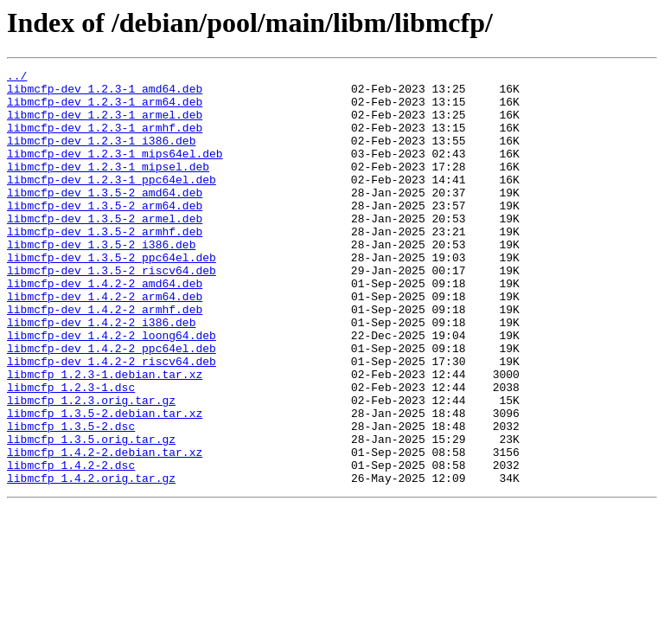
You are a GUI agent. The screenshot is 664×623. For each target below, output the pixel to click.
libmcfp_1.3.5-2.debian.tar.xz (104, 483)
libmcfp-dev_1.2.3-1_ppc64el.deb (111, 202)
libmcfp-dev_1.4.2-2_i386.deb (101, 374)
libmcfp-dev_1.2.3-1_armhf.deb (104, 140)
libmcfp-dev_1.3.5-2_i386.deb (101, 280)
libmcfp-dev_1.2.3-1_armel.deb (104, 124)
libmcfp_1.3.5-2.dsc (71, 498)
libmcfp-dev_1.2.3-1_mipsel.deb (108, 187)
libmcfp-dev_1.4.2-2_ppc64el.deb (111, 405)
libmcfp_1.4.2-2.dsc (71, 545)
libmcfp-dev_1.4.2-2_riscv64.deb (111, 420)
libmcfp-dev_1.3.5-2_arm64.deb (104, 233)
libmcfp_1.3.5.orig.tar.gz (91, 514)
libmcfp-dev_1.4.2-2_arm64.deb (104, 342)
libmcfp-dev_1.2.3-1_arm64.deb (104, 109)
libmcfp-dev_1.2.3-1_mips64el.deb (115, 171)
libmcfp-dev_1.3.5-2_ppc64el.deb (111, 296)
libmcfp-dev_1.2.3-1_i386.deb (101, 156)
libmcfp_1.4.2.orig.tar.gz (91, 560)
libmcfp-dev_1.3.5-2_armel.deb (104, 249)
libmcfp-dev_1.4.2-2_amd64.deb (104, 327)
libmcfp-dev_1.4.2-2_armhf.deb (104, 358)
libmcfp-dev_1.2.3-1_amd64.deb (104, 93)
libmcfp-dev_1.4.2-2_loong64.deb (111, 389)
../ (17, 78)
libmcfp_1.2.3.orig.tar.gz (91, 467)
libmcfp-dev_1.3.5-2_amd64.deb (104, 218)
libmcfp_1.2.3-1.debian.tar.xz (104, 436)
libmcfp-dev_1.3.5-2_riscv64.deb (111, 311)
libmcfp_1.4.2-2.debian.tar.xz (104, 529)
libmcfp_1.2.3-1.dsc (71, 451)
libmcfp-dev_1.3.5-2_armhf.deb (104, 265)
